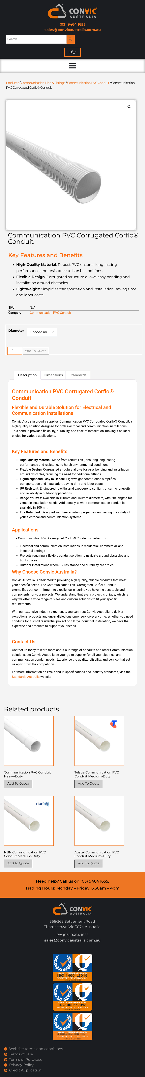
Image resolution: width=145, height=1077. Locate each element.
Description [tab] (27, 375)
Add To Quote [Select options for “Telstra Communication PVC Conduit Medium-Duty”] (89, 783)
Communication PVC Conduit (88, 83)
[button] (129, 106)
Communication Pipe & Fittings (43, 83)
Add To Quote (36, 351)
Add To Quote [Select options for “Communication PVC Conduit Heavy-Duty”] (18, 783)
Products (12, 83)
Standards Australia (26, 677)
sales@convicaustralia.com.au (72, 30)
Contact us (19, 650)
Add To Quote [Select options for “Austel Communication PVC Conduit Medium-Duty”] (89, 863)
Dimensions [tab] (53, 375)
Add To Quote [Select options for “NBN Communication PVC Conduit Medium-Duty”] (18, 863)
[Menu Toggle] (72, 65)
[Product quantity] (14, 351)
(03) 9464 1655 (73, 24)
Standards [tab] (78, 375)
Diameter (16, 330)
